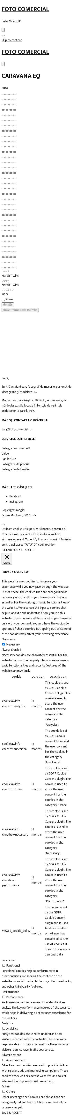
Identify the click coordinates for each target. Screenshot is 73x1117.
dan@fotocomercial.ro (17, 429)
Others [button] (6, 1086)
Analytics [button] (7, 1023)
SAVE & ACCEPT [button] (12, 1112)
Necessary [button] (8, 639)
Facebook (15, 496)
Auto (5, 88)
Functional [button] (8, 960)
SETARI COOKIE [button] (13, 550)
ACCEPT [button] (30, 550)
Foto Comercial (25, 9)
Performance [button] (10, 992)
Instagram (16, 501)
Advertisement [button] (11, 1055)
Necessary (13, 644)
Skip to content (12, 40)
